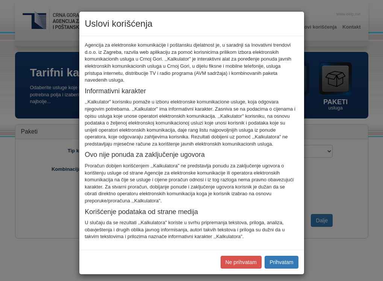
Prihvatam (281, 262)
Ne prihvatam (241, 262)
